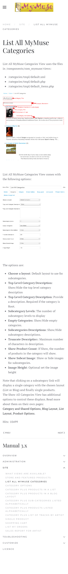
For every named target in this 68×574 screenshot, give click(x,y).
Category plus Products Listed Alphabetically (29, 509)
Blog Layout (49, 409)
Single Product (17, 519)
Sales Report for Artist (23, 531)
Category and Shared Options (22, 409)
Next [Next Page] (61, 432)
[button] (4, 7)
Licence (8, 549)
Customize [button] (34, 543)
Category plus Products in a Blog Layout (31, 495)
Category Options (18, 485)
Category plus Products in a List (30, 489)
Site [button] (34, 467)
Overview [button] (34, 455)
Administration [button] (34, 461)
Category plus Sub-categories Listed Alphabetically (33, 502)
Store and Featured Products (28, 477)
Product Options (23, 413)
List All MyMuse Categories (26, 481)
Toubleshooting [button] (34, 536)
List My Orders (16, 527)
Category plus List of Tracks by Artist (34, 515)
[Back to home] (34, 7)
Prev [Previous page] (7, 432)
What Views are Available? (25, 473)
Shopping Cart (16, 523)
